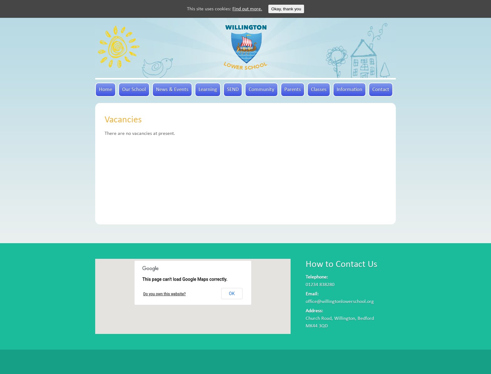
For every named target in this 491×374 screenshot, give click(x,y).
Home (105, 89)
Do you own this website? (164, 294)
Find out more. (247, 9)
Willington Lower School (245, 47)
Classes (319, 89)
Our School (134, 89)
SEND (233, 89)
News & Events (172, 89)
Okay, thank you (286, 9)
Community (261, 89)
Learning (208, 89)
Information (349, 89)
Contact (380, 89)
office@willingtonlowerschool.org (340, 301)
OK (232, 293)
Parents (292, 89)
